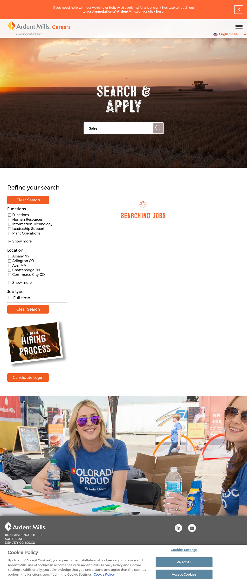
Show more (20, 241)
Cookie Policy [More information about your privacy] (104, 576)
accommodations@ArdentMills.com (115, 11)
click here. (156, 11)
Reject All (184, 563)
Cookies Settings (184, 551)
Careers (61, 27)
